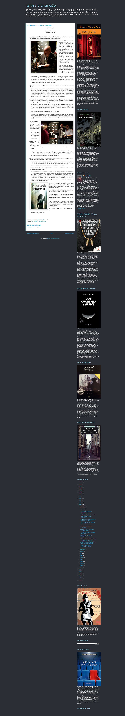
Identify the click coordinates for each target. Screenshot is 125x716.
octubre (82, 510)
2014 (80, 567)
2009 (80, 577)
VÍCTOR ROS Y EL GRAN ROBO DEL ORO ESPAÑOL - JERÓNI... (88, 516)
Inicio (51, 233)
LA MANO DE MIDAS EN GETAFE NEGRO (86, 512)
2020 (80, 494)
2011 (80, 574)
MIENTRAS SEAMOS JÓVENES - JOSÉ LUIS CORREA (87, 539)
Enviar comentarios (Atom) (53, 238)
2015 (80, 504)
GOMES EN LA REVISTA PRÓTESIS (86, 536)
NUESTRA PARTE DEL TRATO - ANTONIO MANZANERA (87, 543)
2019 (80, 496)
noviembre (82, 508)
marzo (81, 561)
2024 (80, 486)
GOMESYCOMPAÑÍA (41, 6)
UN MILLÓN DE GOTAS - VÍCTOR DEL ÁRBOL (86, 546)
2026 (80, 482)
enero (81, 565)
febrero (82, 563)
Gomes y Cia (88, 175)
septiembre (83, 549)
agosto (82, 551)
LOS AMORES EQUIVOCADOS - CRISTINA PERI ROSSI (87, 520)
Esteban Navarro (42, 221)
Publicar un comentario (34, 227)
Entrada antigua (69, 233)
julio (81, 553)
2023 (80, 488)
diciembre (82, 506)
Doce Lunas (34, 221)
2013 (80, 569)
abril (81, 559)
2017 (80, 500)
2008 (80, 580)
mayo (81, 557)
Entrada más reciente (33, 233)
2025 (80, 484)
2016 (80, 502)
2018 (80, 498)
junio (81, 555)
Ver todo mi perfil (81, 208)
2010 (80, 576)
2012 (80, 571)
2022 (80, 490)
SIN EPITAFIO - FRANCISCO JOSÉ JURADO (87, 530)
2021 (80, 492)
